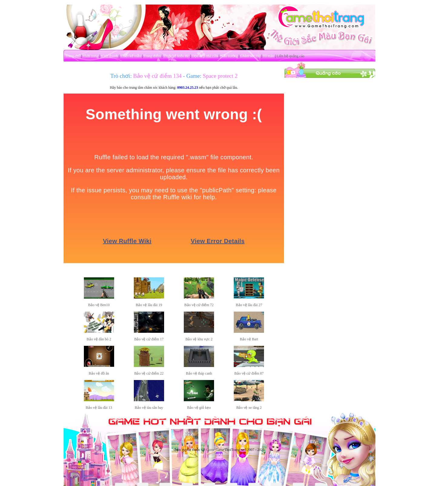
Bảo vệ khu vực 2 (198, 339)
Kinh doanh (109, 56)
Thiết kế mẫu (130, 56)
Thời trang (90, 56)
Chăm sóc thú (250, 56)
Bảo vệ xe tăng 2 (249, 407)
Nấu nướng (229, 56)
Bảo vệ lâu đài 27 (249, 305)
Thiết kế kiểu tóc (176, 56)
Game (210, 450)
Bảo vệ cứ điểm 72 (199, 305)
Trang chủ (73, 56)
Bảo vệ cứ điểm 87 (249, 373)
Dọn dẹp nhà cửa (205, 56)
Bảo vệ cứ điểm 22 (148, 373)
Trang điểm (152, 56)
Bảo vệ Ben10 (99, 305)
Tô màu (268, 56)
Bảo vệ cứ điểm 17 (148, 339)
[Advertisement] (330, 169)
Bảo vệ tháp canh (199, 373)
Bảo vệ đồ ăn (99, 373)
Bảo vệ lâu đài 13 (99, 407)
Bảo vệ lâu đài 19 (149, 305)
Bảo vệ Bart (249, 339)
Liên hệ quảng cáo (291, 56)
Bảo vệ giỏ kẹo (199, 407)
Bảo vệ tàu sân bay (149, 407)
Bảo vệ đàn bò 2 (99, 339)
